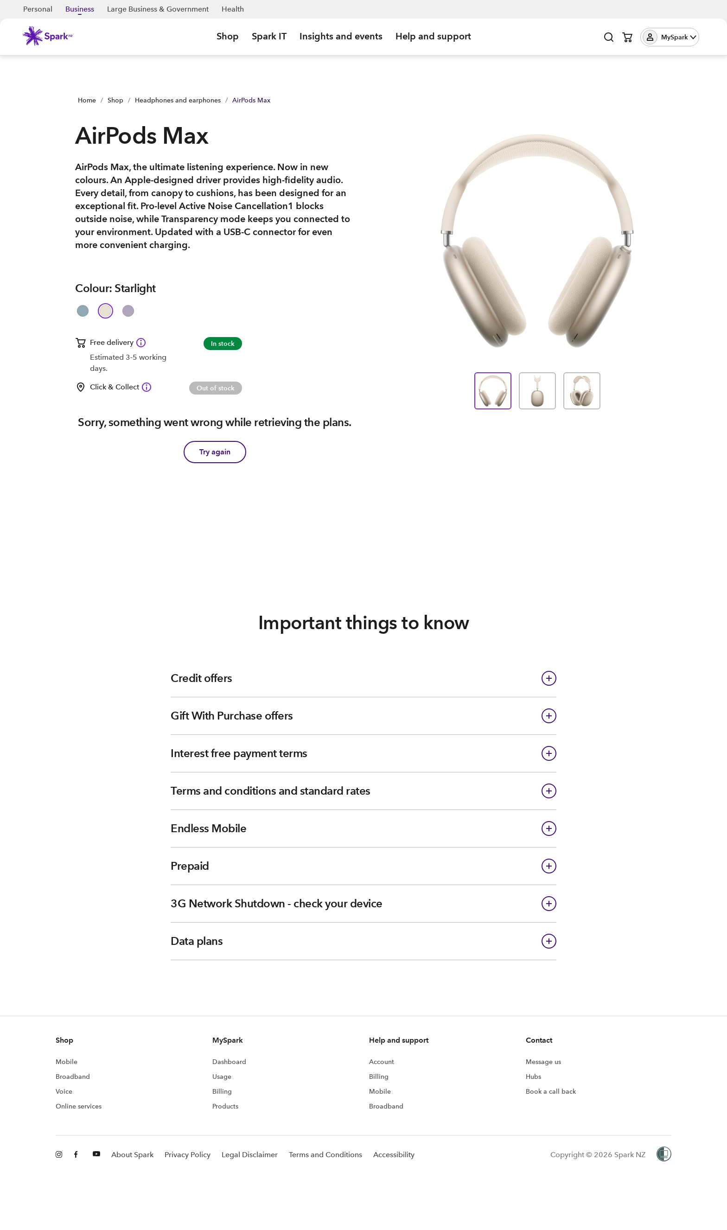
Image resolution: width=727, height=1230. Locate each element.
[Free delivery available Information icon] (141, 342)
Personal (37, 9)
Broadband (73, 1076)
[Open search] (608, 37)
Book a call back (551, 1091)
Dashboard (229, 1062)
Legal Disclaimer (250, 1154)
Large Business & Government (158, 9)
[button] (670, 37)
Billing (222, 1091)
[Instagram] (59, 1155)
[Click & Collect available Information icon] (146, 387)
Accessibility (394, 1154)
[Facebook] (78, 1155)
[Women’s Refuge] (664, 1155)
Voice (64, 1091)
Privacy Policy (187, 1154)
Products (225, 1106)
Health (233, 9)
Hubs (533, 1076)
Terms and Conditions (325, 1154)
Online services (79, 1106)
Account (381, 1062)
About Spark (132, 1154)
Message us (543, 1062)
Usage (221, 1076)
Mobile (66, 1062)
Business (79, 9)
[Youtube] (96, 1155)
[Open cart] (627, 37)
